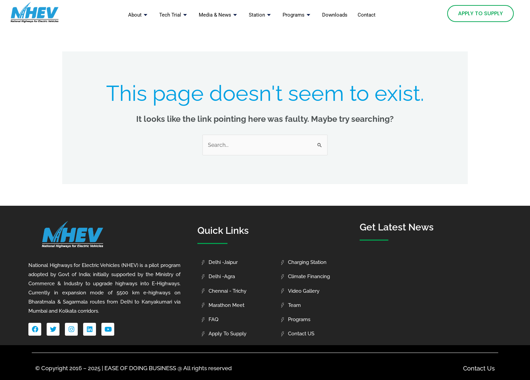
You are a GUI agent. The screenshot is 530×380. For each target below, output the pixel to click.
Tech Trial (174, 15)
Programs (297, 15)
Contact (367, 15)
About (138, 15)
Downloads (334, 15)
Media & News (219, 15)
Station (260, 15)
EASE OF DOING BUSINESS (140, 368)
